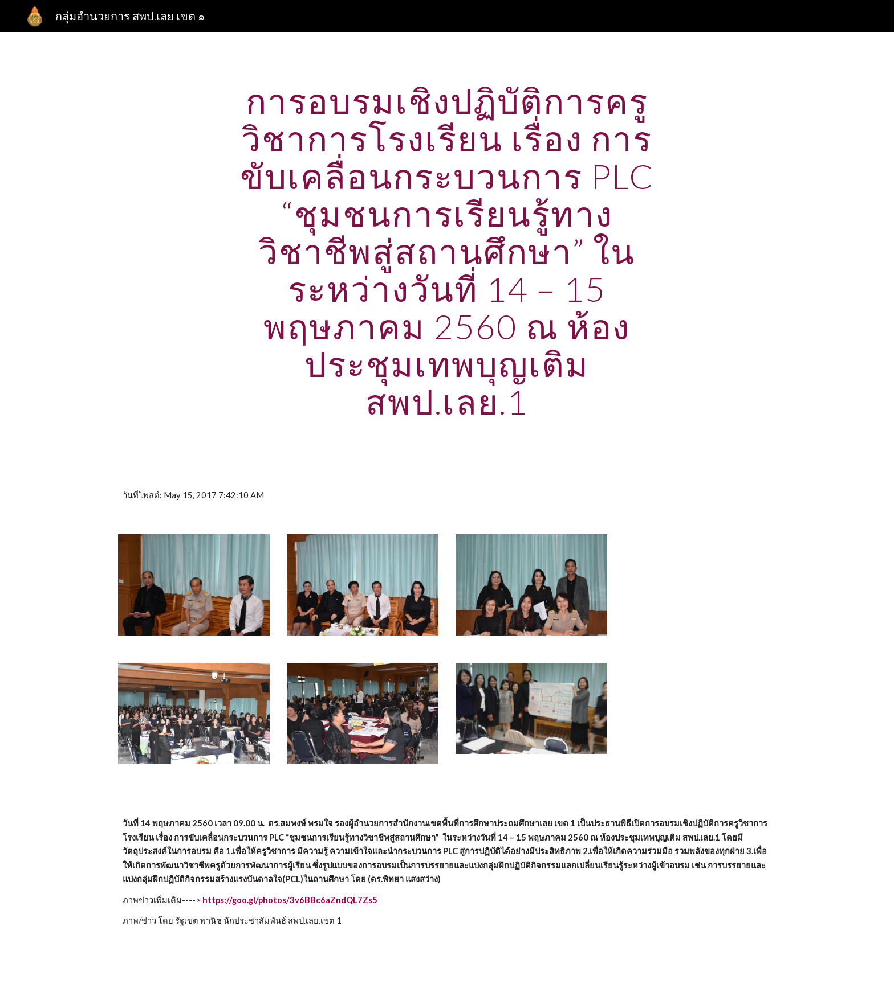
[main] (447, 251)
